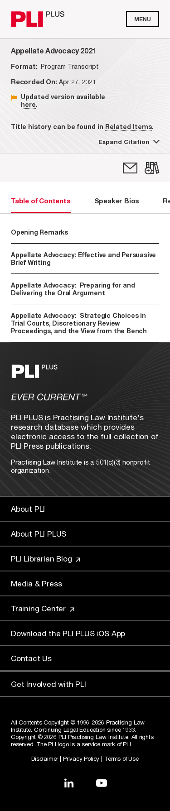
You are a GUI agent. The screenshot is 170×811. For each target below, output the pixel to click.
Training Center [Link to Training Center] (42, 608)
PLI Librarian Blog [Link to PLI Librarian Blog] (45, 558)
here (28, 104)
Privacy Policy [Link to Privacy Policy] (81, 758)
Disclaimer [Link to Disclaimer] (44, 758)
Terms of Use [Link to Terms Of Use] (121, 758)
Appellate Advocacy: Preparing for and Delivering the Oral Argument (73, 289)
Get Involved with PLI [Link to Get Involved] (48, 684)
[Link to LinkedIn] (68, 783)
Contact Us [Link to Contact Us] (31, 658)
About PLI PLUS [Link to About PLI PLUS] (38, 533)
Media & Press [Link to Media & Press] (36, 583)
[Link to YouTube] (101, 783)
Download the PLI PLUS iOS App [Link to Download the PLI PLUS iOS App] (68, 633)
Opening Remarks (39, 232)
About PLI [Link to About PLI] (28, 508)
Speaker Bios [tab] (117, 201)
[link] (130, 168)
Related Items (128, 126)
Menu (142, 19)
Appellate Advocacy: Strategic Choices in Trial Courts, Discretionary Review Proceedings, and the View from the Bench (79, 323)
